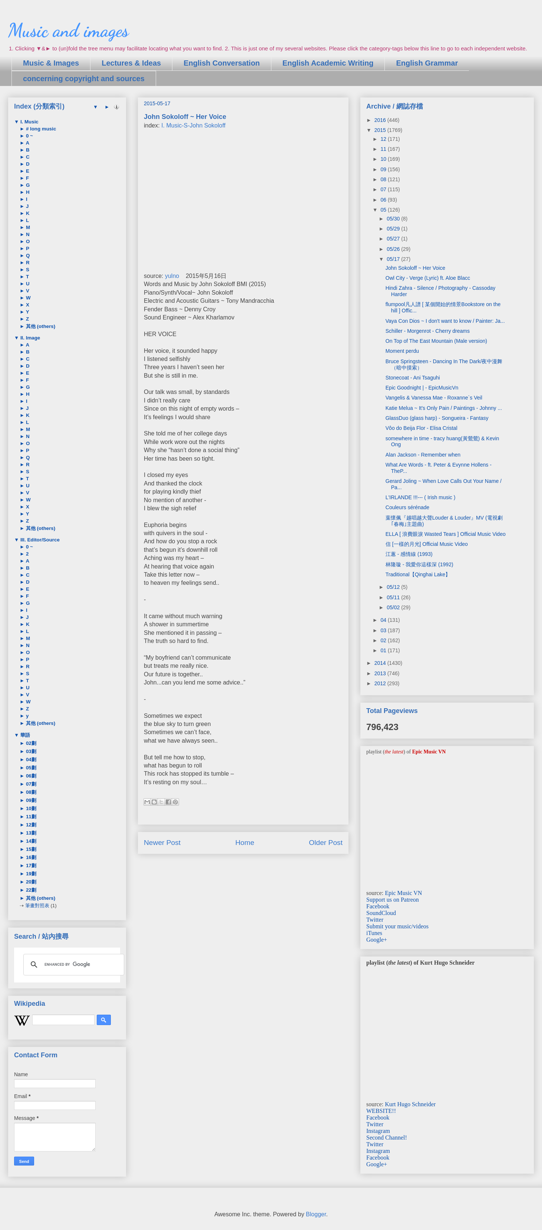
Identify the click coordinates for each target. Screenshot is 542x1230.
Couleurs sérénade (407, 507)
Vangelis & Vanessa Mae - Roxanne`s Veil (434, 398)
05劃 (30, 767)
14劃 (30, 841)
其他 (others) (39, 326)
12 (383, 139)
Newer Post (162, 842)
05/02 (394, 607)
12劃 (30, 825)
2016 (380, 120)
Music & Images (51, 63)
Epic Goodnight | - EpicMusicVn (422, 388)
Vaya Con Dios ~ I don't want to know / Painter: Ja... (445, 321)
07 (383, 189)
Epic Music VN (403, 893)
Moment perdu (402, 351)
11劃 (30, 816)
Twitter (374, 919)
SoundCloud (381, 913)
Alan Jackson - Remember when (423, 455)
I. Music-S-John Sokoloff (193, 125)
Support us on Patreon (392, 899)
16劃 (30, 857)
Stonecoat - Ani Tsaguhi (413, 378)
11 (383, 149)
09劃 (30, 800)
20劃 (30, 882)
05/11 (394, 597)
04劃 (30, 759)
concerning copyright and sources (84, 78)
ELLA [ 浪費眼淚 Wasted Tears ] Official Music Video (446, 534)
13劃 (30, 833)
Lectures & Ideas (131, 63)
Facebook (377, 906)
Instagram (378, 1131)
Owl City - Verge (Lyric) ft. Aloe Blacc (428, 278)
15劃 (30, 849)
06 (383, 200)
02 (383, 640)
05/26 (394, 249)
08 (383, 179)
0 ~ (28, 136)
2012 (380, 683)
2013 (380, 673)
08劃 (30, 792)
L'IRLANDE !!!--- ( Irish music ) (421, 497)
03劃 (30, 751)
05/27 (394, 239)
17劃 (30, 865)
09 (383, 169)
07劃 (30, 784)
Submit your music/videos (397, 926)
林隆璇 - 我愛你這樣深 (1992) (419, 564)
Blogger (316, 1214)
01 (383, 650)
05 (383, 210)
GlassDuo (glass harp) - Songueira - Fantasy (437, 418)
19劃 (30, 873)
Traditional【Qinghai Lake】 (418, 574)
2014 (380, 663)
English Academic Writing (328, 63)
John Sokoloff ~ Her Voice (415, 268)
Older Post (326, 842)
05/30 (394, 219)
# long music (40, 129)
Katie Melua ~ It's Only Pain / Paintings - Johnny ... (444, 408)
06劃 (30, 776)
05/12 (394, 587)
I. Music (29, 122)
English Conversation (222, 63)
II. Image (29, 338)
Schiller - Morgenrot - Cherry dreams (428, 331)
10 (383, 159)
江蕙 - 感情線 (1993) (409, 554)
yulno (172, 276)
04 (383, 620)
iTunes (374, 933)
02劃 (30, 743)
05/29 (394, 229)
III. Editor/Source (39, 540)
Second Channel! (386, 1137)
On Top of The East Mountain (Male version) (436, 341)
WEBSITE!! (381, 1111)
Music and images (68, 30)
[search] (72, 964)
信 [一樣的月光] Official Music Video (427, 544)
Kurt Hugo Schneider (410, 1104)
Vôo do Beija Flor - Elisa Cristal (421, 428)
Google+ (376, 939)
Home (244, 842)
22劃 (30, 890)
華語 (24, 735)
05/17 (394, 259)
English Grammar (427, 63)
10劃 (30, 808)
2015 (380, 130)
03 (383, 630)
